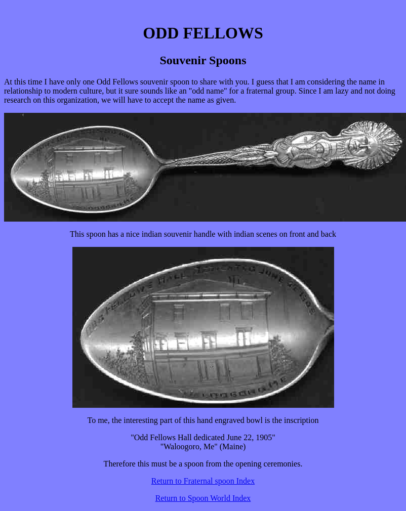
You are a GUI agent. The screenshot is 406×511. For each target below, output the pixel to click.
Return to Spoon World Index (203, 498)
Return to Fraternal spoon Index (203, 481)
